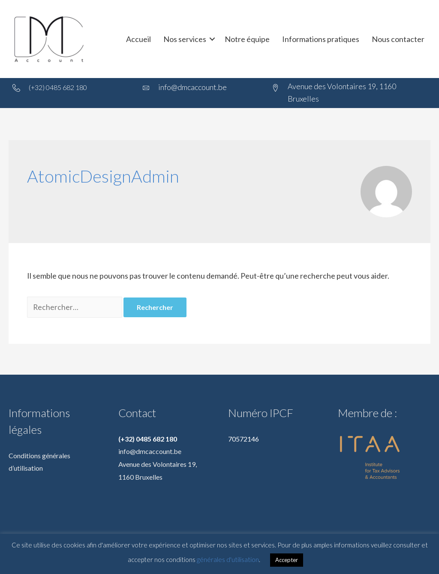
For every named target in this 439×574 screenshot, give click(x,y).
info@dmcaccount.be (149, 452)
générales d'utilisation (228, 559)
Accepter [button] (286, 559)
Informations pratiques (320, 39)
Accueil (138, 39)
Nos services (184, 39)
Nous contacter (398, 39)
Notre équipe (247, 39)
